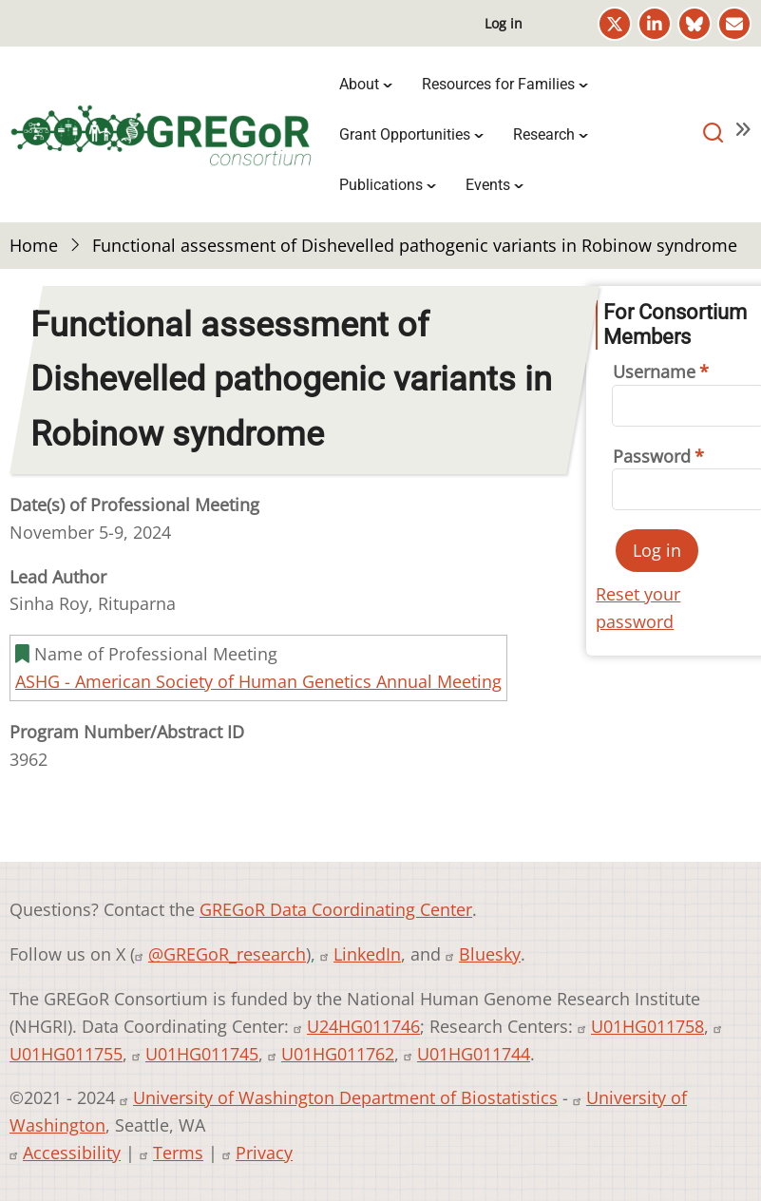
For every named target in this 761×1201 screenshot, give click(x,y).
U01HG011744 (473, 1053)
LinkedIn (367, 954)
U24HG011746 (363, 1026)
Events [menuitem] (488, 185)
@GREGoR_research (227, 954)
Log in (504, 23)
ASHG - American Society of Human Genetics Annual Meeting (258, 681)
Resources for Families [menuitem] (498, 84)
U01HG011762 (337, 1053)
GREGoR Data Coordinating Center (336, 909)
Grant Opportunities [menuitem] (404, 134)
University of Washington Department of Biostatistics (345, 1097)
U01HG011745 (201, 1053)
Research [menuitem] (544, 134)
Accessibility (72, 1152)
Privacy (264, 1152)
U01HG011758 (647, 1026)
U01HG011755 (66, 1053)
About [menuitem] (359, 84)
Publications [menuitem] (381, 185)
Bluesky (490, 954)
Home (34, 245)
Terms (178, 1152)
